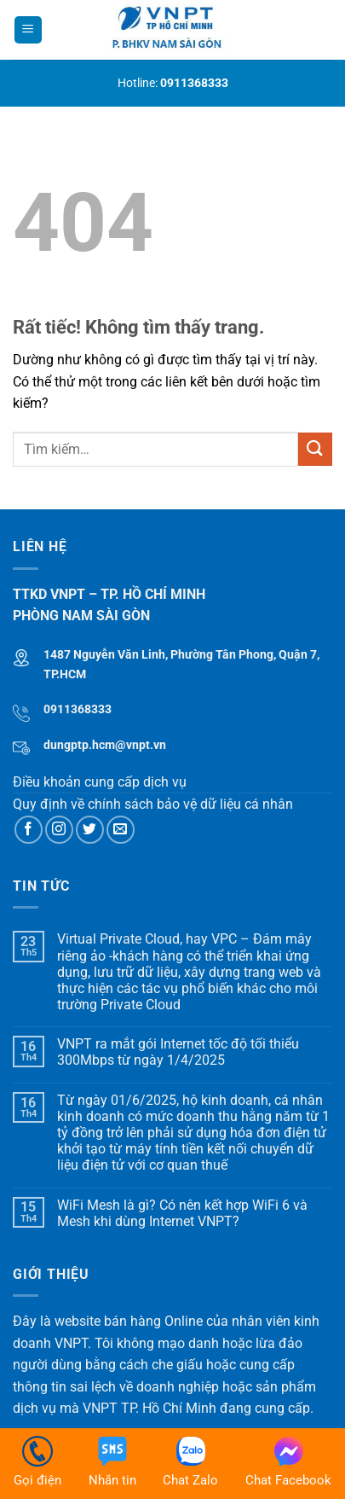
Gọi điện (37, 1462)
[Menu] (28, 30)
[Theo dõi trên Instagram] (59, 830)
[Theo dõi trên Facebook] (28, 830)
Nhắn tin (112, 1462)
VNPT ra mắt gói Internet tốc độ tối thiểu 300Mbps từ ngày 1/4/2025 (178, 1052)
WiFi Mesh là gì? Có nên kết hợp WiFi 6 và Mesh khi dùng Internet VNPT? (182, 1213)
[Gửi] (315, 449)
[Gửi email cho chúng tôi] (120, 830)
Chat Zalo (190, 1462)
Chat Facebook (288, 1462)
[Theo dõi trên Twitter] (90, 830)
